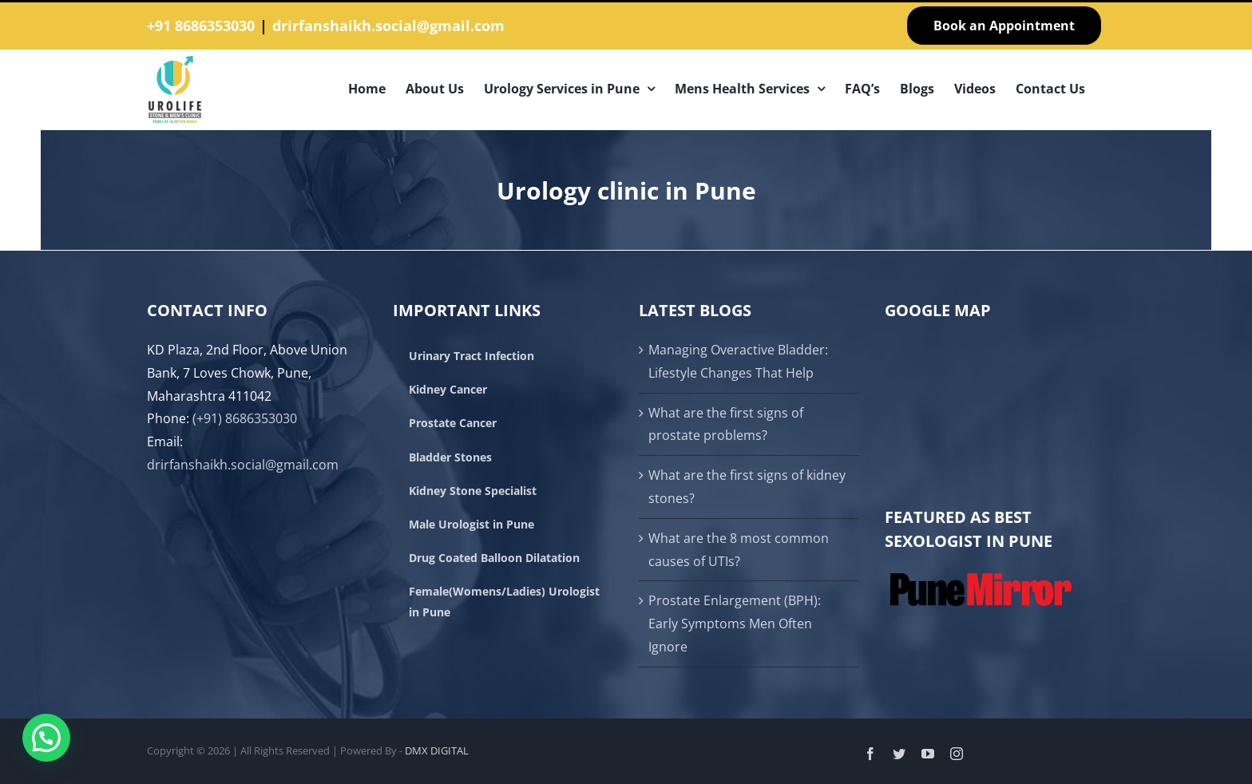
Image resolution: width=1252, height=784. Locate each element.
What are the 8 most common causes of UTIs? (738, 549)
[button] (46, 738)
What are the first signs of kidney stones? (747, 486)
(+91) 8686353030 (244, 418)
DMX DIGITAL (437, 750)
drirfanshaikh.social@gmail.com (388, 25)
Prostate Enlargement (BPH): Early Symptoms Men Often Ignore (734, 623)
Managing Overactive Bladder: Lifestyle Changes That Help (738, 361)
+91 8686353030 (201, 25)
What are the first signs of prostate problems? (725, 424)
